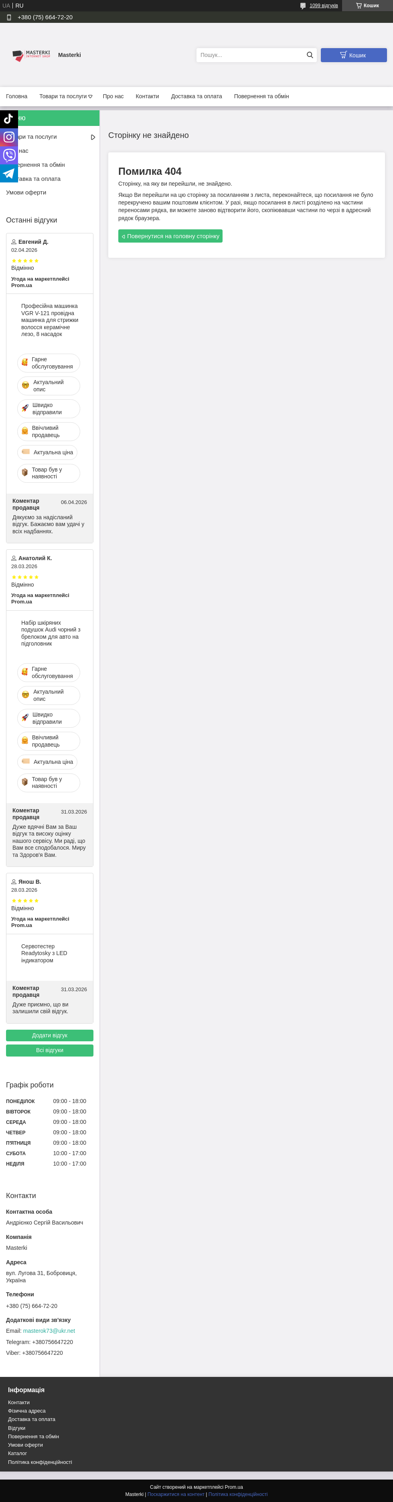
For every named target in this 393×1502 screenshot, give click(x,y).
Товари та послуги (63, 96)
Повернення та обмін (261, 96)
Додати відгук (49, 1035)
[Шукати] (310, 55)
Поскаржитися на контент (176, 1494)
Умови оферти (26, 192)
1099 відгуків (324, 5)
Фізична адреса (27, 1411)
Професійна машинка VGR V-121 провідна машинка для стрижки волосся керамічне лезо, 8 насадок (49, 320)
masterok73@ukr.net (49, 1331)
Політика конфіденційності (40, 1462)
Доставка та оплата (196, 96)
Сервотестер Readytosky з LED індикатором (44, 953)
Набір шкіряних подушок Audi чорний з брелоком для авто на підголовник (51, 633)
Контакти (147, 96)
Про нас (113, 96)
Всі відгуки (49, 1050)
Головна (16, 96)
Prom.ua (234, 1487)
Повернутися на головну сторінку (173, 236)
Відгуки (16, 1428)
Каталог (17, 1453)
